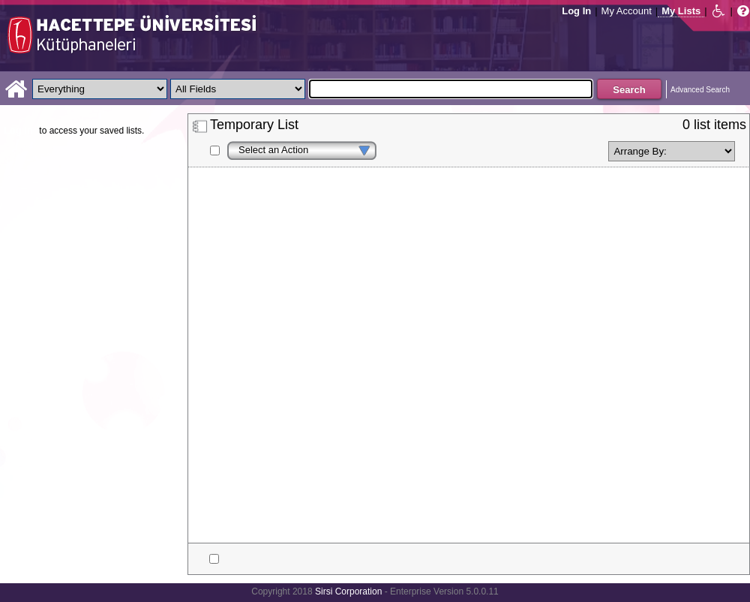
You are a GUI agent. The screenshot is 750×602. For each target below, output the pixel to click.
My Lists (681, 11)
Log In (576, 11)
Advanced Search (700, 90)
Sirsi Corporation (348, 591)
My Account (627, 11)
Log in (18, 130)
